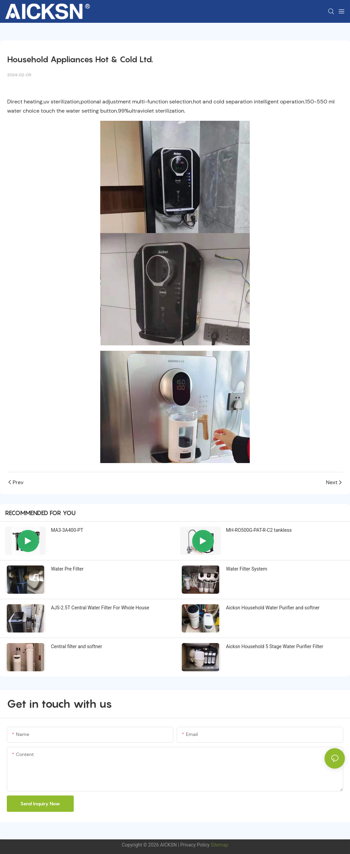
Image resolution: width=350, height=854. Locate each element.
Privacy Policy (195, 845)
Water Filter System (246, 569)
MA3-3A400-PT (67, 530)
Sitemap (219, 845)
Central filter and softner (76, 646)
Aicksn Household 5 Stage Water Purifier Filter (274, 646)
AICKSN (168, 845)
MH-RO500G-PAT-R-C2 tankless (259, 530)
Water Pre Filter (67, 569)
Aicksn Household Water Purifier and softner (273, 607)
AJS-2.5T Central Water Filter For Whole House (100, 607)
